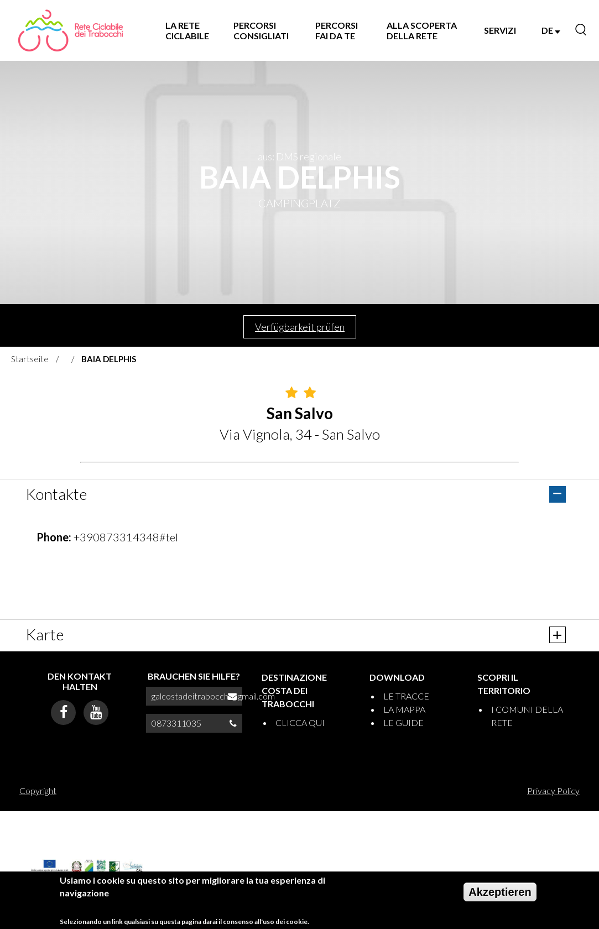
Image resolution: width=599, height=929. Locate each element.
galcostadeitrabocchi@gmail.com (213, 696)
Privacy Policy (553, 790)
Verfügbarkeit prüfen (300, 327)
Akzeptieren (499, 892)
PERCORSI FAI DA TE (336, 30)
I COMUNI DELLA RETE (527, 716)
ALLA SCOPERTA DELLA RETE (422, 30)
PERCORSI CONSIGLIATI (261, 30)
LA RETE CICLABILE (187, 30)
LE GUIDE (403, 722)
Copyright (37, 790)
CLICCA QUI (300, 722)
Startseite (30, 359)
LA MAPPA (404, 709)
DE (550, 30)
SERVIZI (500, 30)
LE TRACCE (406, 696)
